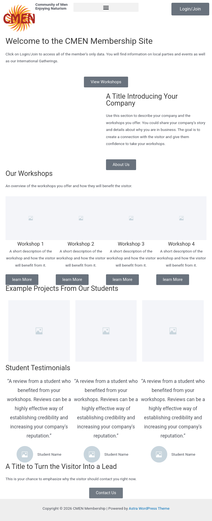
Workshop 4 (181, 244)
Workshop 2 (81, 244)
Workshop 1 (30, 244)
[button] (106, 7)
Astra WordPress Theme (149, 508)
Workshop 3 (131, 244)
